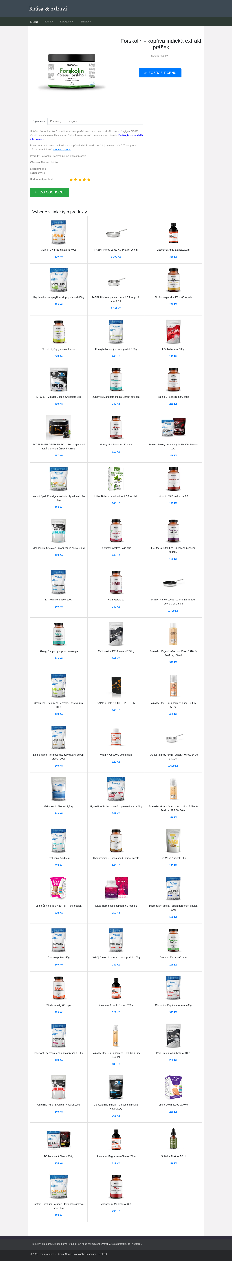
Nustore (136, 1244)
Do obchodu (52, 192)
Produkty (36, 1244)
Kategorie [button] (65, 21)
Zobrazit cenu (163, 73)
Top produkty (47, 1254)
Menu (34, 21)
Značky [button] (85, 21)
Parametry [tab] (56, 121)
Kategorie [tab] (72, 121)
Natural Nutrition (160, 55)
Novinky (48, 21)
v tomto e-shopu (62, 149)
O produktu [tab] (39, 121)
